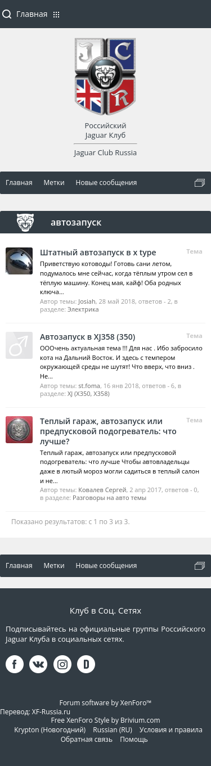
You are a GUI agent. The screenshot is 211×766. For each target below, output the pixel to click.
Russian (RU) (112, 730)
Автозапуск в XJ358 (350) (87, 336)
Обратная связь (87, 739)
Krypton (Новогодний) (50, 730)
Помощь (134, 739)
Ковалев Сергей (102, 489)
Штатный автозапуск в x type (98, 252)
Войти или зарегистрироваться (196, 18)
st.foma (89, 385)
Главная (32, 13)
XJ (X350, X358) (89, 393)
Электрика (83, 309)
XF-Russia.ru (51, 712)
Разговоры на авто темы (109, 497)
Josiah (86, 301)
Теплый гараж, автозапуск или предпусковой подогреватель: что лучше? (108, 431)
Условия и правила (171, 730)
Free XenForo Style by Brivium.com (105, 720)
